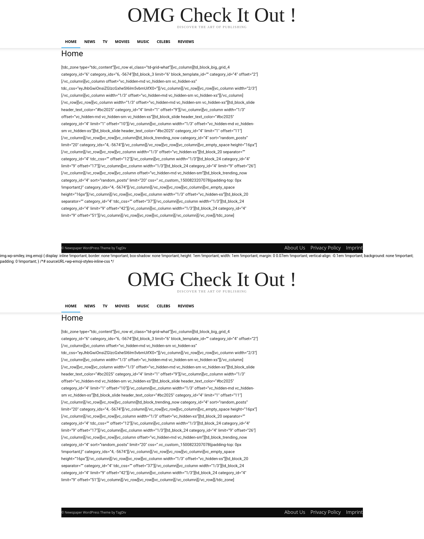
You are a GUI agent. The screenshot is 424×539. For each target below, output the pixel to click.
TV (105, 41)
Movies (122, 41)
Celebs (163, 41)
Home (71, 41)
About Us (294, 247)
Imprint (354, 247)
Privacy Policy (325, 247)
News (89, 41)
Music (143, 41)
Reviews (186, 41)
